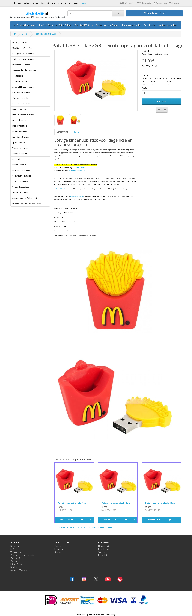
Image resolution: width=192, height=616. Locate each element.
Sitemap (57, 552)
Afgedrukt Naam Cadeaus (23, 87)
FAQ (12, 549)
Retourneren (59, 549)
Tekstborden (150, 25)
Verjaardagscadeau (168, 25)
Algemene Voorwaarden (20, 570)
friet (74, 527)
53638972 (84, 3)
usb (78, 527)
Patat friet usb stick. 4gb (72, 502)
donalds (62, 527)
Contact (57, 546)
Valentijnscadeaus (20, 181)
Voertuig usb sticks (20, 148)
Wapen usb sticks (19, 153)
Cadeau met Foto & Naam (107, 25)
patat (69, 527)
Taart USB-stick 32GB (82, 167)
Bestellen (162, 101)
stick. (83, 527)
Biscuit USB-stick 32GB (78, 171)
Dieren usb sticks (19, 109)
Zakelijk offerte (16, 558)
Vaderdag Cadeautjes (21, 176)
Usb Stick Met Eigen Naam (24, 25)
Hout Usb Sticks (19, 120)
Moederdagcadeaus (21, 170)
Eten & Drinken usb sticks (23, 114)
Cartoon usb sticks (20, 98)
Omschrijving (62, 132)
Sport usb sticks (19, 142)
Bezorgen (14, 546)
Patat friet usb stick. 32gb (45, 34)
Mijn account (103, 546)
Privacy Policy (16, 564)
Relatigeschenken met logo (23, 53)
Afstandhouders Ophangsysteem (26, 198)
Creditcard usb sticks (21, 103)
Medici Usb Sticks (19, 126)
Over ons (14, 561)
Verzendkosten (16, 552)
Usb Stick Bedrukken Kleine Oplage (55, 25)
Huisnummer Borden (131, 25)
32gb (88, 527)
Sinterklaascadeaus (20, 192)
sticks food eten (98, 527)
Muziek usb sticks (19, 131)
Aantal (144, 88)
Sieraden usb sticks (20, 137)
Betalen (13, 567)
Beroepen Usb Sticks (21, 92)
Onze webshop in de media (22, 555)
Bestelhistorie (104, 549)
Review (76, 132)
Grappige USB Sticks (83, 25)
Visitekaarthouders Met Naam (25, 70)
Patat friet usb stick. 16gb (160, 502)
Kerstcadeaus (18, 159)
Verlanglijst (103, 552)
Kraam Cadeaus (19, 164)
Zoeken (25, 34)
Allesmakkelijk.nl (60, 189)
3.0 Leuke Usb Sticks (20, 81)
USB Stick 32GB (76, 196)
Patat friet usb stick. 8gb (115, 502)
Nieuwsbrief (103, 555)
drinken (109, 527)
